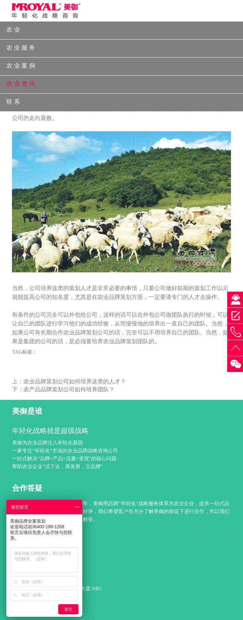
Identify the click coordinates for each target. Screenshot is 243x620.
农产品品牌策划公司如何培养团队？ (69, 389)
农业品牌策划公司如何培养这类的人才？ (74, 381)
